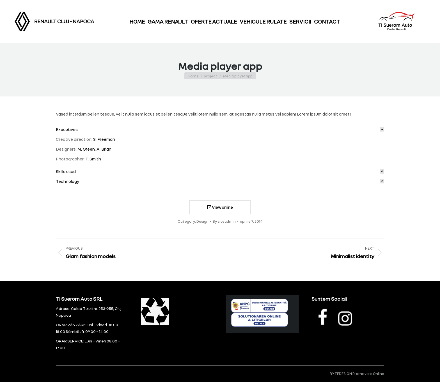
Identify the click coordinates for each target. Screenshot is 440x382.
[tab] (220, 129)
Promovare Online (368, 373)
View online (220, 207)
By (224, 221)
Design (202, 221)
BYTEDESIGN (341, 373)
